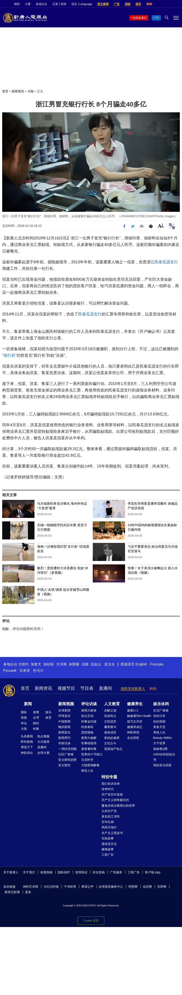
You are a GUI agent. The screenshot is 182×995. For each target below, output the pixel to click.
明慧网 (132, 886)
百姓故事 (107, 838)
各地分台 (41, 4)
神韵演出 (27, 753)
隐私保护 (64, 872)
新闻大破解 (88, 738)
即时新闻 (27, 741)
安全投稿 (99, 872)
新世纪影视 (12, 892)
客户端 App (152, 872)
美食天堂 (159, 727)
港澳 (36, 712)
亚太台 (109, 664)
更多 (28, 892)
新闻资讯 (18, 91)
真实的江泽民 (110, 816)
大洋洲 (61, 664)
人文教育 (112, 704)
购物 (149, 4)
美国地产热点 (113, 749)
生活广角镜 (160, 710)
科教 (36, 728)
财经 (36, 723)
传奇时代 (107, 789)
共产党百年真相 (112, 794)
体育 (48, 717)
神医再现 (133, 732)
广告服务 (116, 872)
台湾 (36, 717)
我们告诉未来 (110, 783)
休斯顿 (74, 664)
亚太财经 (64, 765)
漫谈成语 (110, 732)
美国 (24, 717)
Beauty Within (162, 738)
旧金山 (96, 664)
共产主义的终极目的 (115, 800)
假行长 (9, 355)
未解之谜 (110, 710)
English (141, 664)
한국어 (38, 670)
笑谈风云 (110, 716)
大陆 (30, 91)
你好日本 (159, 716)
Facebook (162, 4)
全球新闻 (64, 710)
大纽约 (23, 664)
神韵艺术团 (30, 886)
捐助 (127, 4)
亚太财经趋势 (67, 759)
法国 (84, 664)
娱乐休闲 (161, 704)
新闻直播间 (139, 17)
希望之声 (87, 886)
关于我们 (29, 872)
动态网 (147, 886)
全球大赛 (43, 753)
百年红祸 (107, 822)
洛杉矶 (48, 664)
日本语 (24, 670)
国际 (24, 712)
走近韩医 (133, 738)
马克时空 (87, 759)
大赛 (28, 4)
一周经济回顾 (67, 749)
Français (156, 664)
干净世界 (70, 886)
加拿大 (36, 664)
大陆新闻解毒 (90, 765)
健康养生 (135, 704)
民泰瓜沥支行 (166, 262)
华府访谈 (64, 743)
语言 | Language (81, 4)
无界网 (161, 886)
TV (157, 17)
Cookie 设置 (90, 920)
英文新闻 (103, 4)
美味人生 (159, 732)
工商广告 (107, 854)
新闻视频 (66, 704)
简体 (63, 4)
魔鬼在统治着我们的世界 (118, 805)
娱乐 (48, 712)
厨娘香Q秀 (160, 749)
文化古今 (110, 743)
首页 (5, 91)
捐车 (138, 4)
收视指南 (46, 872)
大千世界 (159, 743)
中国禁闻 (64, 721)
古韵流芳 (110, 721)
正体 (55, 4)
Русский (9, 670)
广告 (117, 4)
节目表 (86, 688)
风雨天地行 (109, 827)
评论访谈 (89, 704)
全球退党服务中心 (111, 886)
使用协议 (81, 872)
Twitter (169, 4)
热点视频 (43, 736)
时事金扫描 (88, 721)
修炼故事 (107, 849)
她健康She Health (139, 716)
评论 (24, 723)
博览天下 (27, 747)
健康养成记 (134, 727)
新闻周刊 (64, 738)
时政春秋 (87, 727)
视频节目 (66, 688)
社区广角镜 (66, 754)
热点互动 (87, 716)
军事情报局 (88, 743)
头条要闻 (27, 736)
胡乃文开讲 (134, 721)
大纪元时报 (51, 886)
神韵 (17, 4)
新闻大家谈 (88, 710)
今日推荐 (43, 741)
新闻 (28, 704)
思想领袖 (87, 732)
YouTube (176, 4)
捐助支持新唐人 (133, 688)
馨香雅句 (110, 727)
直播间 (105, 688)
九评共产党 (109, 811)
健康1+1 (132, 710)
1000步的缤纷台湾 (164, 757)
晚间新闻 (64, 727)
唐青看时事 (88, 749)
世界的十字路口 (92, 754)
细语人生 (87, 770)
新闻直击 (64, 732)
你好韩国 (159, 721)
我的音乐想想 (162, 765)
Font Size (161, 226)
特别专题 (109, 777)
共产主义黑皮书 (112, 833)
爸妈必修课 (111, 738)
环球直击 (64, 716)
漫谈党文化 (109, 844)
